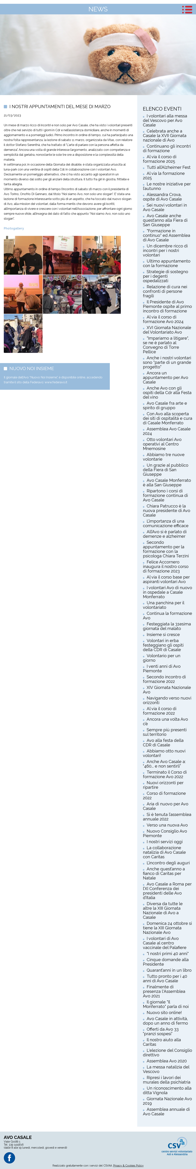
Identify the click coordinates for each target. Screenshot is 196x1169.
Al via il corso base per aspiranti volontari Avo (166, 579)
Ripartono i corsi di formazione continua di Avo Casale (165, 495)
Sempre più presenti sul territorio (165, 732)
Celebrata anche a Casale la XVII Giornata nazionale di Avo (164, 136)
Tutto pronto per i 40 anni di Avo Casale (165, 978)
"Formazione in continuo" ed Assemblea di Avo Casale (166, 235)
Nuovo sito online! (164, 1012)
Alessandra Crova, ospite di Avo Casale (162, 196)
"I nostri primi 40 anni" (168, 953)
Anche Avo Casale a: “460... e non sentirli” (164, 763)
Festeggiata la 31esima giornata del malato (167, 626)
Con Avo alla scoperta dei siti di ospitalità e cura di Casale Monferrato (167, 418)
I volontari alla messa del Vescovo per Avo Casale (165, 120)
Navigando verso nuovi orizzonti (167, 700)
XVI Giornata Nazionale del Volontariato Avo (167, 330)
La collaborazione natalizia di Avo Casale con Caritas (164, 852)
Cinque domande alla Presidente (166, 962)
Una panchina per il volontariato (163, 605)
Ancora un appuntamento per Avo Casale (165, 377)
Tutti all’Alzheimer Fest (169, 167)
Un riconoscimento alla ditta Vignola (167, 1090)
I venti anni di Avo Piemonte (162, 668)
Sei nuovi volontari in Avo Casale (165, 207)
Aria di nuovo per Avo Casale (165, 806)
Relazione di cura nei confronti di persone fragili (165, 291)
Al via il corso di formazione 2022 (159, 711)
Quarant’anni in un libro (169, 970)
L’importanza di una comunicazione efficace (165, 523)
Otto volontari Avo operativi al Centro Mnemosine (162, 444)
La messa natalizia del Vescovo (166, 1069)
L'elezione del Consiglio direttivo (167, 1052)
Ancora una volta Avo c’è (165, 721)
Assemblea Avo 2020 (167, 1060)
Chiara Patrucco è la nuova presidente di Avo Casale (166, 510)
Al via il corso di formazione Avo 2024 (163, 319)
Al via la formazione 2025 (164, 175)
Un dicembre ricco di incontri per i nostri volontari (165, 250)
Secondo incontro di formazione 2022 (164, 679)
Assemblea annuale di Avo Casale (166, 1111)
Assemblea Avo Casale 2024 (167, 431)
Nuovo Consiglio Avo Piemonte (165, 833)
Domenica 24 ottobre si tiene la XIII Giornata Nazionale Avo (167, 928)
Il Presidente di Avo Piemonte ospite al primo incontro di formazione (167, 306)
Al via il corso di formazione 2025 (159, 159)
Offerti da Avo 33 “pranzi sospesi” (161, 1031)
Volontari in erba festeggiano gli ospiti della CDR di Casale (163, 645)
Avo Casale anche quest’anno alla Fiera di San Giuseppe (165, 220)
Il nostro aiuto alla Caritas (162, 1042)
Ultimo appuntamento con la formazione (166, 263)
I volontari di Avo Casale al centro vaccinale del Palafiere (164, 943)
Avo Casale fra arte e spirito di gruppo (165, 405)
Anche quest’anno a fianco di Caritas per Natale (164, 873)
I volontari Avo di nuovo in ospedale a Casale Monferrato (167, 592)
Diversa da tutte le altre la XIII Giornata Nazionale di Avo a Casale (163, 910)
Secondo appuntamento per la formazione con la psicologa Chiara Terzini (166, 549)
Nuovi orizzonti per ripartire (163, 785)
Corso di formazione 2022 (164, 795)
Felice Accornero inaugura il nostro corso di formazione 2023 (165, 566)
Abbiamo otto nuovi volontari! (164, 753)
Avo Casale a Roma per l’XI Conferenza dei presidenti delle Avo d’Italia (167, 891)
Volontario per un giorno (161, 658)
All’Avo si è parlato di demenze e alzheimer (165, 534)
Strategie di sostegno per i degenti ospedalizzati (165, 276)
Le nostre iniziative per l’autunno (167, 186)
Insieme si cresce (163, 634)
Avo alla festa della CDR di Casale (163, 742)
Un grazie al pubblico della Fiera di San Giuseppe (165, 470)
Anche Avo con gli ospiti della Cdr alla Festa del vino (167, 393)
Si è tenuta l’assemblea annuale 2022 (167, 816)
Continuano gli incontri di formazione (167, 148)
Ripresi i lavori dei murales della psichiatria (166, 1080)
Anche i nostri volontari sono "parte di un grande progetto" (167, 362)
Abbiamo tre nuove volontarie (163, 457)
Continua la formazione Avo (167, 615)
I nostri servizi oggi (165, 841)
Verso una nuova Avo (167, 825)
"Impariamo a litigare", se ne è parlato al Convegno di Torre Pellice (166, 345)
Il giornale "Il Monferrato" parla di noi (166, 1004)
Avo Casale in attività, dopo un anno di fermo (165, 1021)
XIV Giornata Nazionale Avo (167, 689)
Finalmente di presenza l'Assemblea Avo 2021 (164, 991)
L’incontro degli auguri (168, 862)
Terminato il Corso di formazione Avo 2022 (165, 774)
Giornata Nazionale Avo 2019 (167, 1101)
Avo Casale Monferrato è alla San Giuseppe (167, 482)
